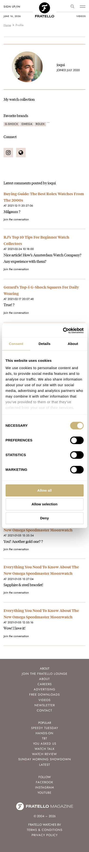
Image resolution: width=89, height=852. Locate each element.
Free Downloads (44, 694)
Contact (44, 710)
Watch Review (44, 754)
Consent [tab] (16, 344)
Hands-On (44, 733)
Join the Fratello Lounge (44, 673)
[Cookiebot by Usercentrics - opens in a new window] (63, 330)
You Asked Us (44, 743)
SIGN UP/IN (12, 7)
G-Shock (11, 124)
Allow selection (44, 504)
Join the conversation (16, 219)
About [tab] (73, 344)
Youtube (44, 792)
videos (80, 16)
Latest (44, 764)
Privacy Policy (45, 835)
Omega (27, 124)
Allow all (44, 490)
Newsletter (44, 705)
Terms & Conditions (44, 830)
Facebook (44, 782)
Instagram (44, 787)
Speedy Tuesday (44, 728)
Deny (44, 518)
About (44, 679)
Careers (44, 684)
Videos (44, 700)
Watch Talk (45, 749)
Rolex (40, 124)
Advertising (44, 689)
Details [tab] (45, 344)
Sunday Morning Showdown (44, 759)
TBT (44, 738)
